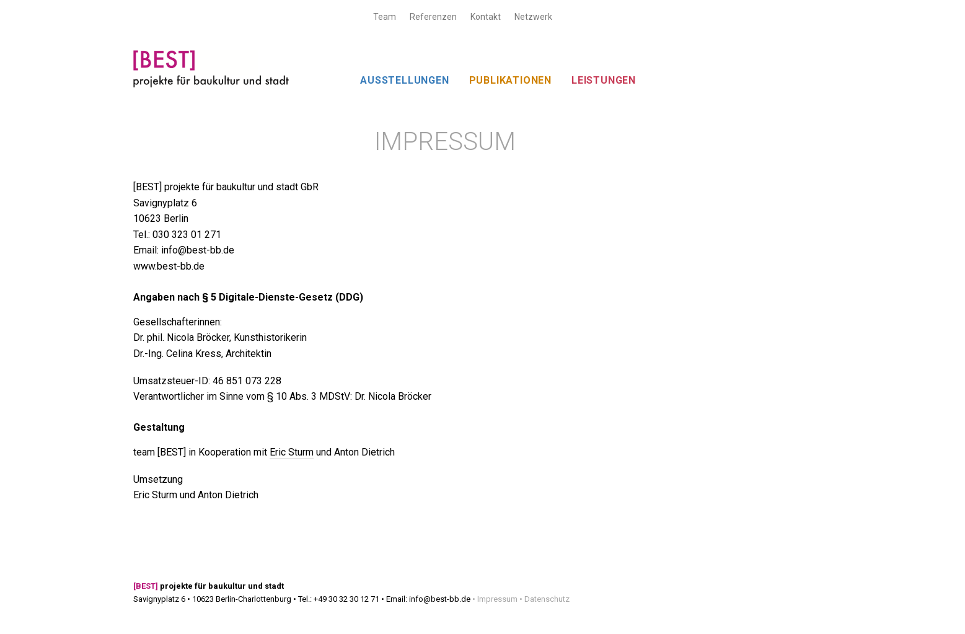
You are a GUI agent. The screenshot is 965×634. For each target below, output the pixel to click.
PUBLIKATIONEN (510, 80)
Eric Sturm (292, 452)
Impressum (497, 599)
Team (384, 17)
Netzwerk (533, 17)
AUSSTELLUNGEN (404, 80)
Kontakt (485, 17)
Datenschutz (547, 599)
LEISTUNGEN (603, 80)
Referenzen (433, 17)
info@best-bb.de (439, 599)
